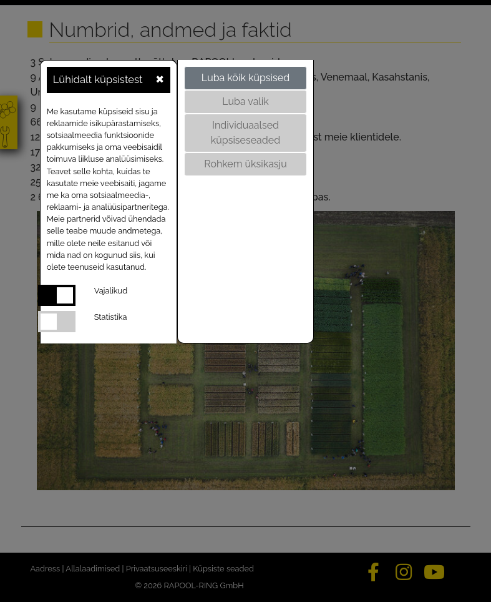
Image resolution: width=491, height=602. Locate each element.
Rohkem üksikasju (245, 164)
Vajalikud (110, 290)
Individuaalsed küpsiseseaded (245, 132)
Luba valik (245, 101)
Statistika (110, 317)
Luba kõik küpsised (245, 78)
